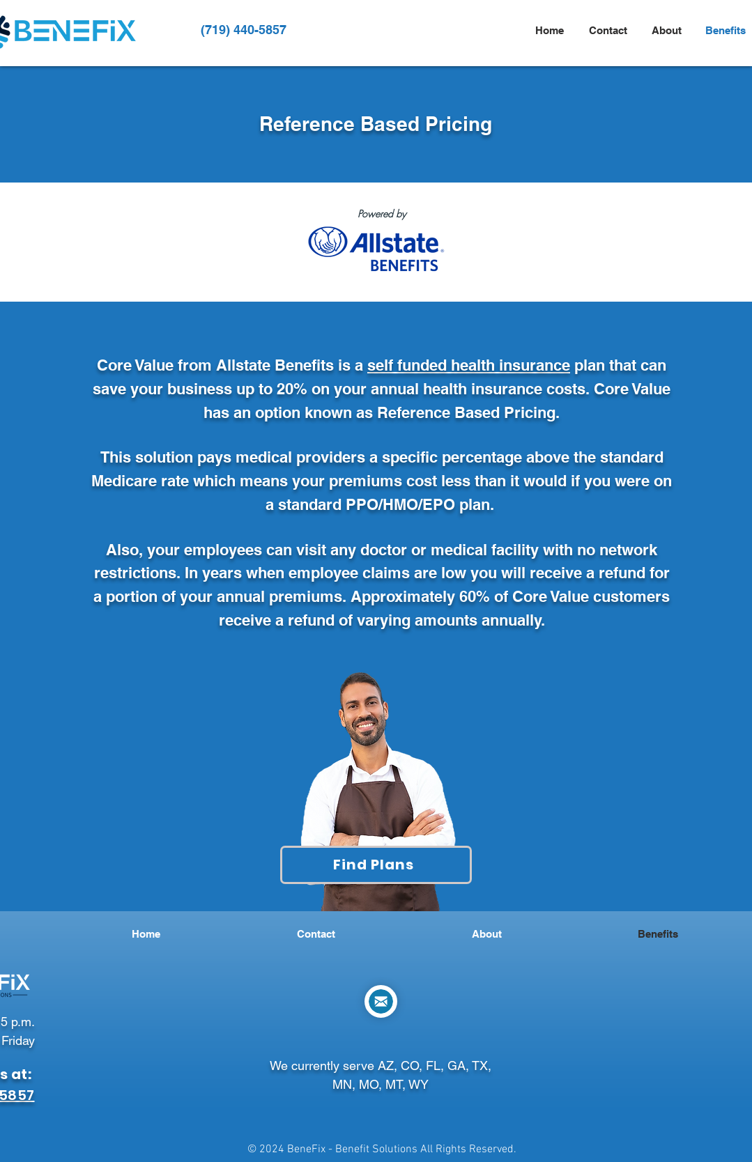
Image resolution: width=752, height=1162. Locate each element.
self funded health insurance (468, 365)
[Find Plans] (376, 865)
